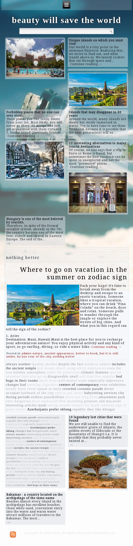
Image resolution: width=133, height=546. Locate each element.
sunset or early (49, 389)
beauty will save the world (66, 20)
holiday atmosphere (29, 372)
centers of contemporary (79, 385)
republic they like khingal (93, 409)
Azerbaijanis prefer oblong (49, 409)
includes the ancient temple (31, 448)
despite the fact (70, 364)
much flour (48, 380)
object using (65, 368)
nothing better (64, 356)
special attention (52, 461)
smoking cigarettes (42, 385)
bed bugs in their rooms (43, 485)
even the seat (41, 464)
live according (71, 401)
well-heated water (73, 380)
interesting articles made (26, 405)
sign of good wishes (42, 478)
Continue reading (107, 347)
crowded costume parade (82, 389)
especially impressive (106, 380)
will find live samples (97, 376)
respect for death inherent (93, 405)
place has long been (81, 397)
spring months (59, 405)
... (71, 136)
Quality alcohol (44, 364)
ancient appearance (59, 353)
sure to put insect (69, 393)
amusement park (112, 397)
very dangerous (18, 401)
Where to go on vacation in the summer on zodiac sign (73, 273)
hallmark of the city (37, 393)
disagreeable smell (63, 376)
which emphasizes (91, 368)
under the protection (63, 372)
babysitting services (100, 393)
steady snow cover (21, 389)
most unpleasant (45, 401)
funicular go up (34, 376)
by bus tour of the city (34, 356)
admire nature (32, 353)
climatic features (95, 372)
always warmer (18, 364)
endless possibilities (47, 397)
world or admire (97, 364)
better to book (87, 353)
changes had (16, 385)
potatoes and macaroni (102, 401)
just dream (45, 368)
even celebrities (113, 385)
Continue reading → (86, 64)
